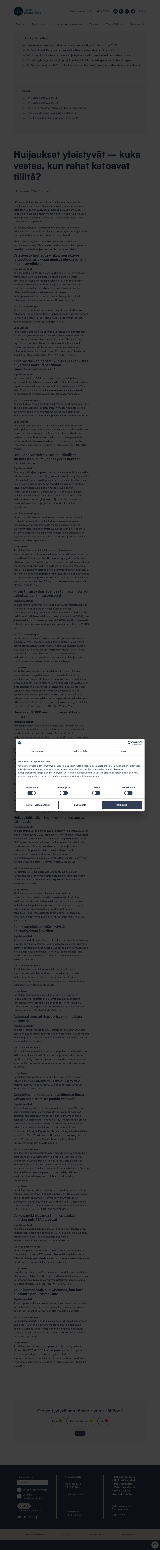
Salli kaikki (121, 805)
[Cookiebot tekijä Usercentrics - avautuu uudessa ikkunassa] (129, 743)
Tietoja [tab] (122, 751)
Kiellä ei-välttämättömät (38, 805)
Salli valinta (80, 805)
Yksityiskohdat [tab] (80, 751)
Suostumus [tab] (37, 751)
